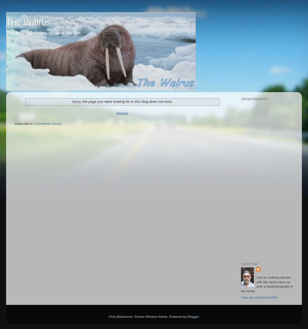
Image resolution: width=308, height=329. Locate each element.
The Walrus (28, 23)
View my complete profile (259, 297)
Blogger (193, 317)
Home (122, 113)
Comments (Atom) (48, 124)
